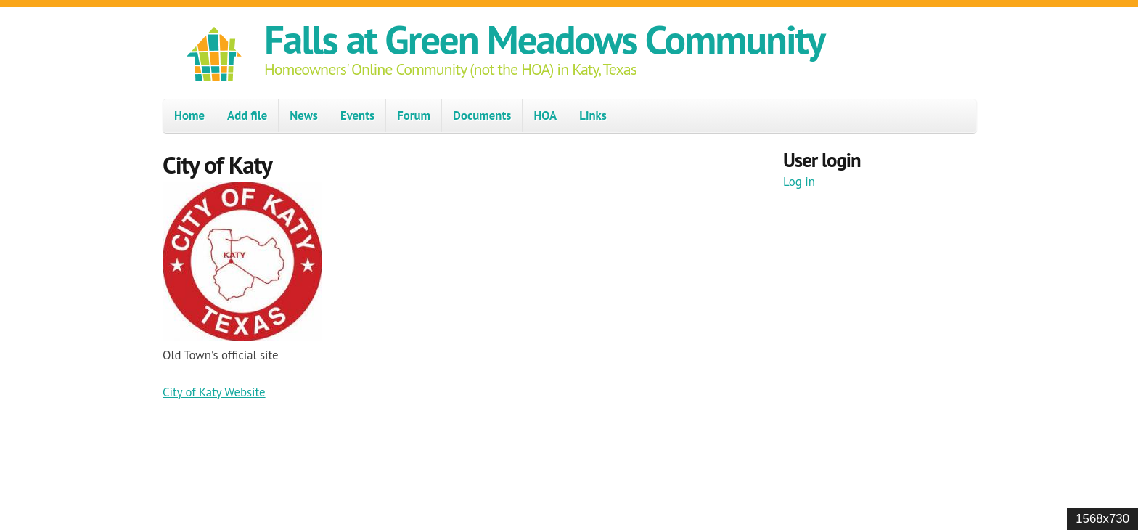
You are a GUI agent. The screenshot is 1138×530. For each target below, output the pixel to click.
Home (189, 115)
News (304, 115)
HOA (545, 115)
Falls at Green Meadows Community (544, 39)
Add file (247, 115)
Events (357, 115)
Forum (413, 115)
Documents (482, 115)
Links (593, 115)
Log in (799, 181)
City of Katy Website (214, 392)
